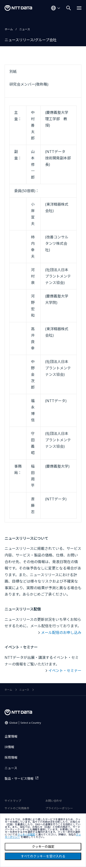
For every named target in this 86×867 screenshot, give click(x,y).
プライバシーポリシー (59, 808)
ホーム (9, 29)
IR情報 (9, 747)
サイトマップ (13, 801)
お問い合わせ (53, 801)
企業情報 (11, 736)
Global (25, 722)
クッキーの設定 (43, 846)
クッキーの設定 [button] (26, 834)
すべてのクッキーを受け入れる (43, 856)
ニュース (24, 29)
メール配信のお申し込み (61, 632)
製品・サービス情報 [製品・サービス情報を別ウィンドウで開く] (19, 778)
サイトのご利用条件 (17, 808)
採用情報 (11, 757)
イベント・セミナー (64, 670)
